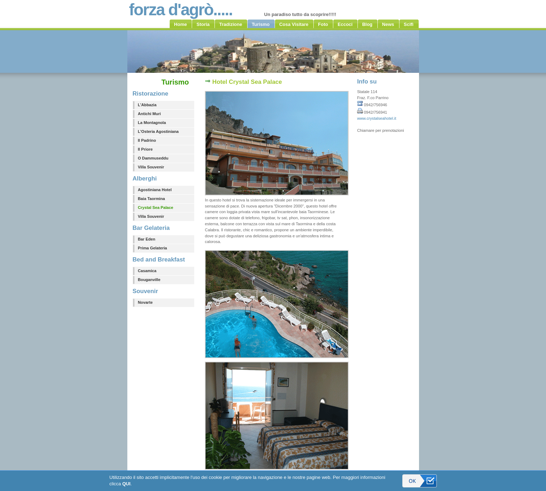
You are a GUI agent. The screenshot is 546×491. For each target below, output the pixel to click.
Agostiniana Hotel (155, 190)
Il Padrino (147, 140)
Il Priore (145, 149)
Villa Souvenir (151, 167)
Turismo (175, 82)
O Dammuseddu (153, 158)
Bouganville (149, 279)
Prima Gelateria (152, 248)
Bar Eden (146, 239)
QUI (126, 483)
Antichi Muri (149, 114)
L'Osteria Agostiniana (158, 131)
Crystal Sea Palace (156, 207)
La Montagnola (152, 122)
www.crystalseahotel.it (376, 118)
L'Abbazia (147, 105)
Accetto (419, 480)
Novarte (145, 302)
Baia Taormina (151, 198)
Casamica (147, 271)
